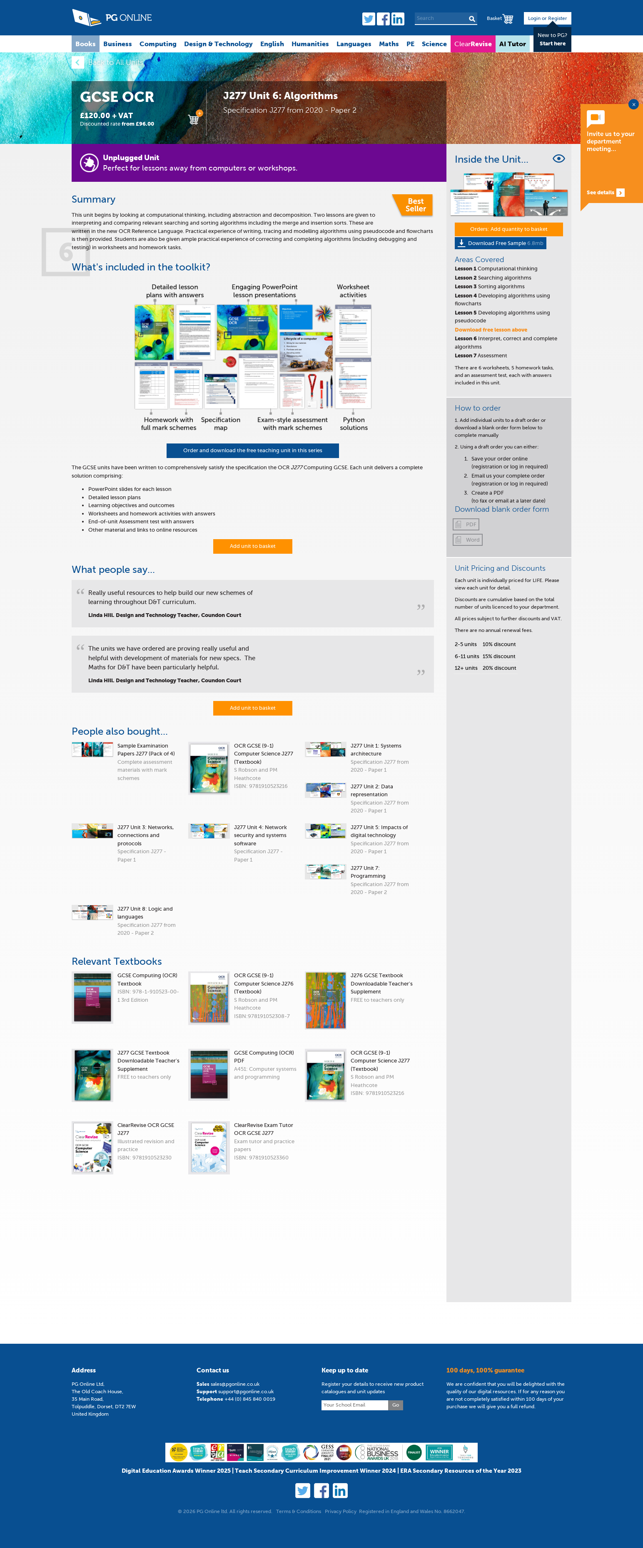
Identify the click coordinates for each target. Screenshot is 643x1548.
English (272, 43)
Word (473, 540)
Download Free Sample (505, 243)
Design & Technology (218, 43)
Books (85, 43)
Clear (473, 43)
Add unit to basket (253, 546)
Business (117, 43)
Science (434, 43)
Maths (389, 43)
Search (472, 18)
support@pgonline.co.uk (246, 1508)
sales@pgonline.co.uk (235, 1501)
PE (410, 43)
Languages (353, 43)
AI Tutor (512, 43)
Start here (553, 43)
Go (395, 1522)
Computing (158, 43)
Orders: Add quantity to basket (509, 229)
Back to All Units (115, 62)
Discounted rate (117, 124)
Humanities (310, 43)
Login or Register (547, 18)
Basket (494, 18)
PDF (471, 524)
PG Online (112, 17)
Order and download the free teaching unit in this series (252, 450)
